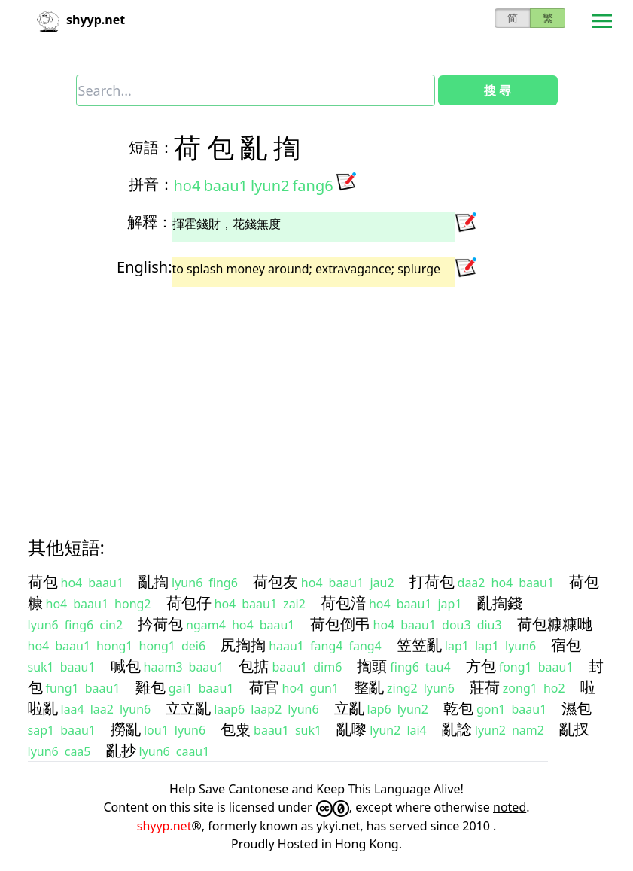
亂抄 (121, 750)
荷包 (43, 581)
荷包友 (275, 581)
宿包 (566, 645)
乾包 (458, 708)
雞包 (150, 687)
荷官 (264, 687)
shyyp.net (164, 826)
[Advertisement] (317, 398)
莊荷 (485, 687)
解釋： (149, 222)
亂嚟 (351, 729)
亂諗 (457, 729)
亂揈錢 (499, 602)
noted (509, 807)
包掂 (254, 666)
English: (144, 267)
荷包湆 (343, 602)
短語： (151, 147)
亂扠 (574, 729)
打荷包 (432, 581)
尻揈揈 (243, 645)
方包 (481, 666)
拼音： (151, 184)
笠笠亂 (419, 645)
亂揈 (153, 581)
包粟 (236, 729)
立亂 (349, 708)
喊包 (126, 666)
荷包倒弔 (340, 624)
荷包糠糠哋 (554, 624)
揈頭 (372, 666)
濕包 (576, 708)
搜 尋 (497, 90)
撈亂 (126, 729)
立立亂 (188, 708)
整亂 (369, 687)
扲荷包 (160, 624)
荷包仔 (189, 602)
